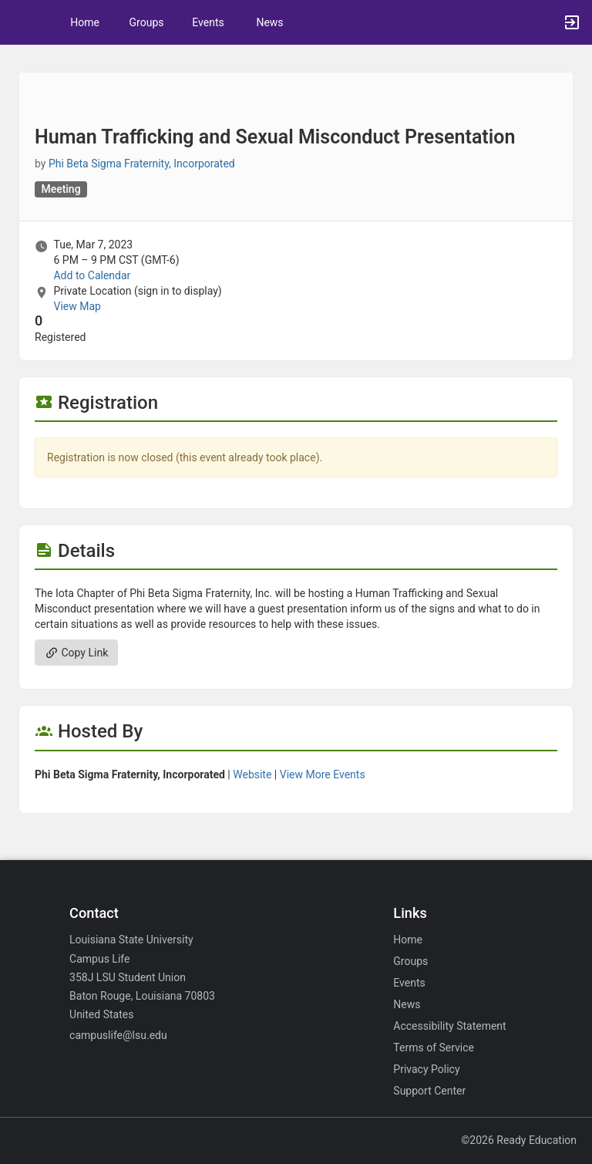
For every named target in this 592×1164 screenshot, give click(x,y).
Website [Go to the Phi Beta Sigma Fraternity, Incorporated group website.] (252, 774)
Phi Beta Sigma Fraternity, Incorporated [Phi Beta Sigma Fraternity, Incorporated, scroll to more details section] (142, 163)
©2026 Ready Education (519, 1140)
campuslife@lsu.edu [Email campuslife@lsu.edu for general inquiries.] (118, 1035)
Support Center (429, 1091)
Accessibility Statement (449, 1026)
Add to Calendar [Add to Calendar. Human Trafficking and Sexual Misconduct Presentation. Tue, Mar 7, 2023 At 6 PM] (91, 275)
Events (208, 22)
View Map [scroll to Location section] (76, 306)
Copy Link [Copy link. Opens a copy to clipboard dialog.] (76, 652)
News (269, 22)
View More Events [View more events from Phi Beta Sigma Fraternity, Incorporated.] (322, 774)
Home (407, 939)
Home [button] (84, 22)
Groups (147, 22)
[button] (19, 22)
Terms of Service (433, 1047)
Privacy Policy (426, 1069)
